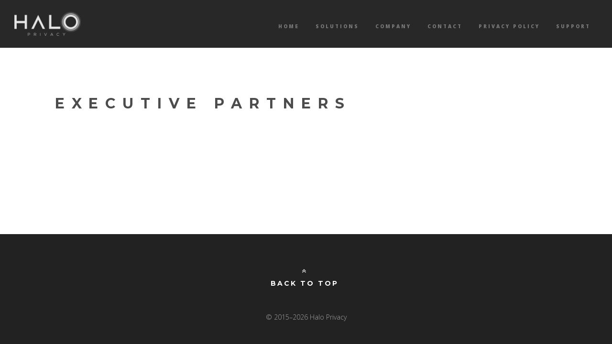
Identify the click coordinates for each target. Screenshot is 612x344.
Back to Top (305, 278)
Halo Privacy (47, 24)
